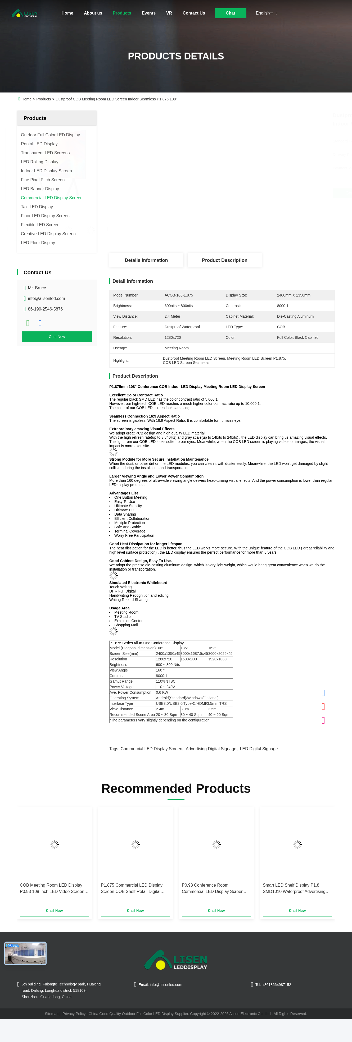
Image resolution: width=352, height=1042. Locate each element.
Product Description (224, 260)
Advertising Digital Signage (211, 749)
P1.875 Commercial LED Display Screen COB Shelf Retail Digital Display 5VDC (132, 889)
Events (149, 13)
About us (93, 13)
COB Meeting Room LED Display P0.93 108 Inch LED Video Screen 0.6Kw (52, 889)
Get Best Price (251, 193)
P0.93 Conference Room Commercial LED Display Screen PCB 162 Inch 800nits (212, 889)
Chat (230, 13)
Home (67, 13)
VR (169, 13)
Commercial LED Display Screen (151, 749)
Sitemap (51, 1014)
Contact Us (194, 13)
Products (122, 13)
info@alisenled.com (46, 298)
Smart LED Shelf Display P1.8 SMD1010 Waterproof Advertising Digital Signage (294, 889)
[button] (28, 857)
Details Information (146, 260)
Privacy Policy (73, 1014)
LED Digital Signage (259, 749)
